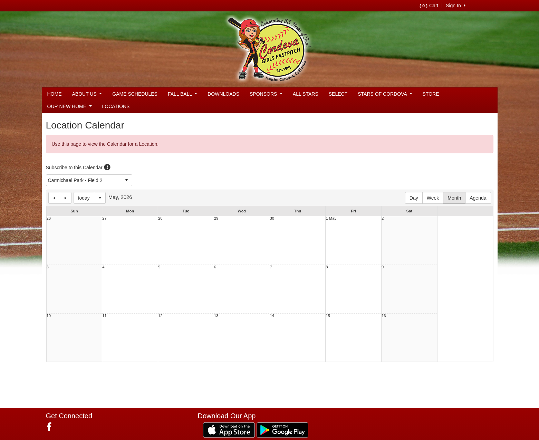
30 (272, 218)
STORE (431, 94)
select (126, 180)
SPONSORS (266, 94)
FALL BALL (182, 94)
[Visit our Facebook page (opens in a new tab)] (51, 426)
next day (65, 198)
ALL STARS (305, 94)
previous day (54, 198)
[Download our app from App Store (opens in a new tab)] (229, 429)
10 (49, 316)
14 (272, 316)
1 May (331, 218)
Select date (100, 198)
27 (104, 218)
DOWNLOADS (223, 94)
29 (216, 218)
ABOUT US (87, 94)
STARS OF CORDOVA (385, 94)
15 (328, 316)
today (84, 198)
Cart (429, 5)
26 (49, 218)
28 (160, 218)
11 (104, 316)
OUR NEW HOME (69, 106)
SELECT (338, 94)
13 (216, 316)
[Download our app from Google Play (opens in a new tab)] (282, 429)
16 (384, 316)
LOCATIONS (116, 106)
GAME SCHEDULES (134, 94)
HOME (54, 94)
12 (160, 316)
